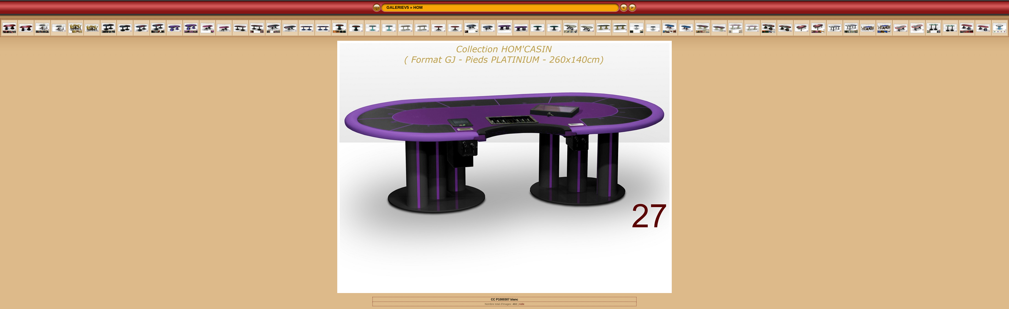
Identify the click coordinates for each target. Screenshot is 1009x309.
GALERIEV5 (397, 7)
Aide (521, 303)
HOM (418, 7)
